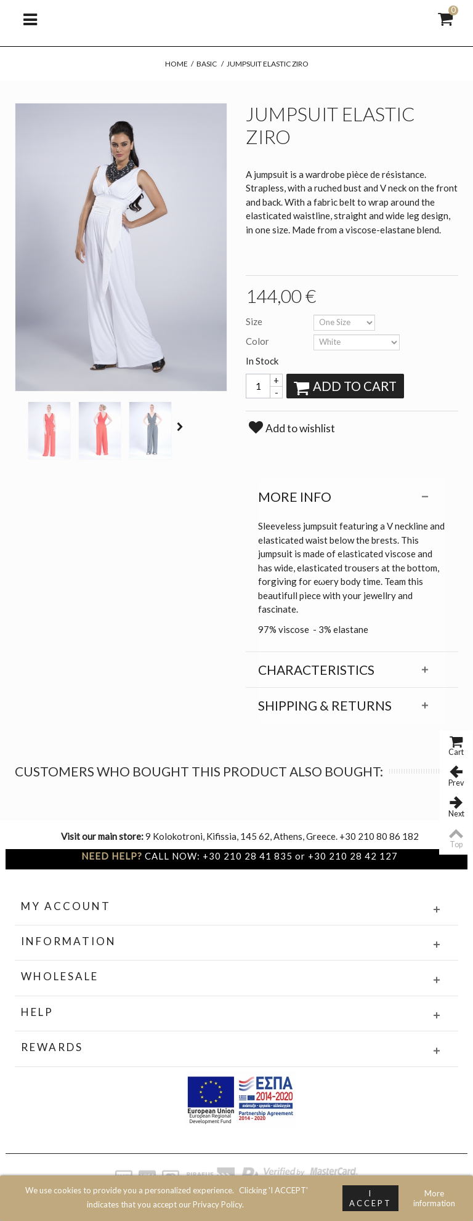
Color (258, 341)
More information (434, 1198)
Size (255, 321)
